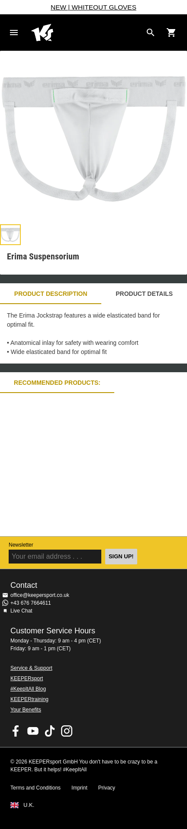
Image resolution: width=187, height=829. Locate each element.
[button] (10, 234)
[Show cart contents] (171, 32)
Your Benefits (25, 710)
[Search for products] (150, 32)
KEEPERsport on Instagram (66, 731)
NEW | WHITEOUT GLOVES (93, 7)
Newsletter (21, 545)
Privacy (106, 788)
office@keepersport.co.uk (39, 595)
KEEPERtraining (29, 699)
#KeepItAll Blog (28, 689)
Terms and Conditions (35, 788)
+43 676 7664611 (30, 603)
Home (86, 32)
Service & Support (31, 668)
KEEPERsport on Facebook (16, 731)
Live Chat (21, 611)
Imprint (79, 788)
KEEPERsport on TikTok (49, 731)
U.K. (28, 805)
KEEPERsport (26, 678)
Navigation (13, 32)
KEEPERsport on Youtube (33, 731)
